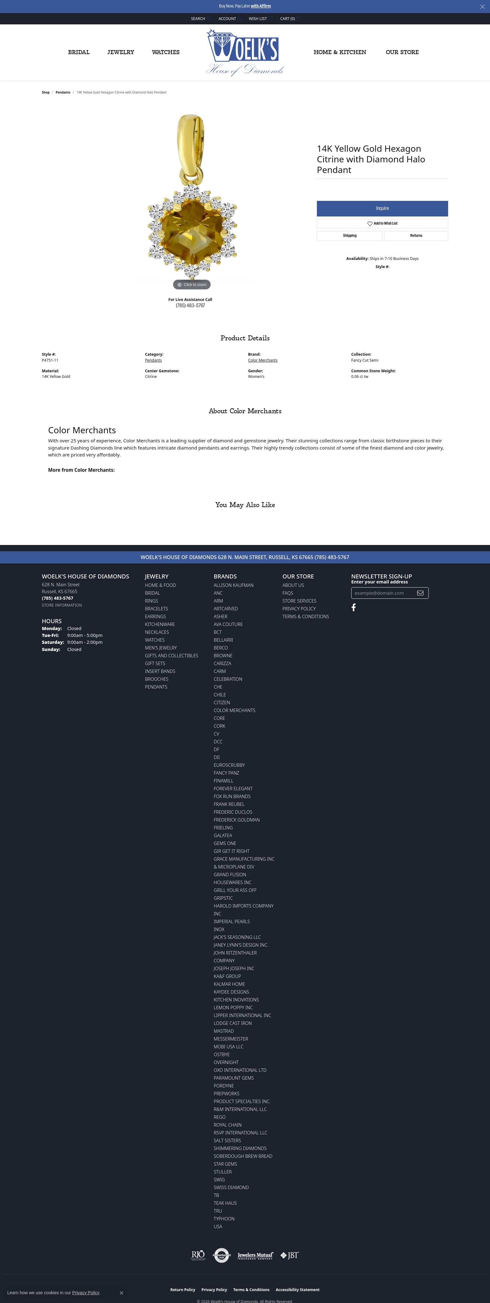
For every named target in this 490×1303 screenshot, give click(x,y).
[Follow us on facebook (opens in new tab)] (353, 607)
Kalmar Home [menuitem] (229, 984)
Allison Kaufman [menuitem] (234, 585)
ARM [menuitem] (218, 601)
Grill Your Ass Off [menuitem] (235, 890)
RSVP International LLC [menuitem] (241, 1133)
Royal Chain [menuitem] (228, 1125)
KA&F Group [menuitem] (227, 976)
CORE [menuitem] (219, 718)
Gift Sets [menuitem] (155, 663)
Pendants (63, 92)
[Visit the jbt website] (290, 1255)
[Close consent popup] (121, 1293)
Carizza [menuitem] (222, 663)
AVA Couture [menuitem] (228, 624)
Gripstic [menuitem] (223, 898)
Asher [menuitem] (221, 616)
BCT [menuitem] (218, 632)
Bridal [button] (79, 52)
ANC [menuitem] (218, 593)
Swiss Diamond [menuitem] (231, 1187)
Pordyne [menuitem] (224, 1086)
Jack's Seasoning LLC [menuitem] (237, 937)
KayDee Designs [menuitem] (231, 992)
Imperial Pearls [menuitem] (232, 921)
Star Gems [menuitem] (225, 1164)
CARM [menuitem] (220, 671)
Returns (416, 236)
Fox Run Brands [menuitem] (232, 796)
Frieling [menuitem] (223, 828)
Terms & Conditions (305, 616)
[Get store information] (62, 605)
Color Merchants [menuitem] (234, 710)
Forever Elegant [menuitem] (233, 788)
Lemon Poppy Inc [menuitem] (233, 1007)
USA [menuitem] (218, 1226)
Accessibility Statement (297, 1289)
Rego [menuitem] (220, 1117)
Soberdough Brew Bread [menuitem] (243, 1156)
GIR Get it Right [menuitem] (231, 851)
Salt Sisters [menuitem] (227, 1140)
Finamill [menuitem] (223, 781)
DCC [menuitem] (218, 742)
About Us (293, 585)
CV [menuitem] (216, 734)
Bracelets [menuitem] (156, 609)
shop (46, 92)
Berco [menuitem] (221, 648)
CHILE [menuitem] (220, 695)
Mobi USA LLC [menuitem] (228, 1047)
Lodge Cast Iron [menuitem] (233, 1023)
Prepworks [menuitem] (226, 1094)
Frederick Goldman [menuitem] (237, 820)
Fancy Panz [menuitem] (226, 773)
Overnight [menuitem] (226, 1062)
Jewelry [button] (120, 52)
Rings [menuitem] (151, 601)
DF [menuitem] (216, 749)
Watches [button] (166, 52)
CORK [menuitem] (219, 726)
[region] (192, 198)
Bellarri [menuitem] (223, 640)
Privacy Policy (299, 609)
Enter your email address (379, 581)
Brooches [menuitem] (156, 679)
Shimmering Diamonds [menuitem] (240, 1148)
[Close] (482, 7)
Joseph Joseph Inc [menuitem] (234, 968)
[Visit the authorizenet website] (222, 1255)
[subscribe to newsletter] (420, 593)
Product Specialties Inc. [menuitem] (242, 1101)
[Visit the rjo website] (198, 1255)
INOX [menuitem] (219, 929)
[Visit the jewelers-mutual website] (255, 1255)
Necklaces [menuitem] (157, 632)
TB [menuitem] (216, 1195)
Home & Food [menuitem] (160, 585)
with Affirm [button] (261, 6)
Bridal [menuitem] (152, 593)
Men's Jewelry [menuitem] (161, 648)
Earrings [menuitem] (155, 616)
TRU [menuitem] (218, 1211)
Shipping (350, 236)
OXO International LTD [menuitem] (240, 1070)
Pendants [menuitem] (156, 687)
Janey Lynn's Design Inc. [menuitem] (241, 945)
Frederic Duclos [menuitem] (233, 812)
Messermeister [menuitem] (231, 1039)
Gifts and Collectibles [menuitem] (171, 656)
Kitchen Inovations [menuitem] (236, 1000)
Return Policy (182, 1289)
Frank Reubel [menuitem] (229, 804)
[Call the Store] (57, 598)
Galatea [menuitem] (223, 835)
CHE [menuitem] (218, 687)
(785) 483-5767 (190, 305)
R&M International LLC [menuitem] (240, 1109)
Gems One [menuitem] (225, 843)
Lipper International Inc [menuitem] (242, 1015)
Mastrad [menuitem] (224, 1031)
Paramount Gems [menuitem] (234, 1078)
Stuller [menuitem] (223, 1172)
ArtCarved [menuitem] (226, 609)
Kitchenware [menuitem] (160, 624)
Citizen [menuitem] (222, 702)
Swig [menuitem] (219, 1180)
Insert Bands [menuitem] (160, 671)
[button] (200, 18)
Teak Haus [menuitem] (225, 1203)
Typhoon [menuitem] (224, 1219)
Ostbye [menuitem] (222, 1054)
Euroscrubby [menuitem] (229, 765)
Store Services (299, 601)
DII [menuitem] (217, 757)
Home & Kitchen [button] (340, 52)
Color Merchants (263, 360)
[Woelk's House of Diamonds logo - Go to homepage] (245, 52)
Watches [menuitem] (155, 640)
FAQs (287, 593)
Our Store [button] (402, 52)
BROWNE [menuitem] (223, 656)
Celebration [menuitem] (228, 679)
